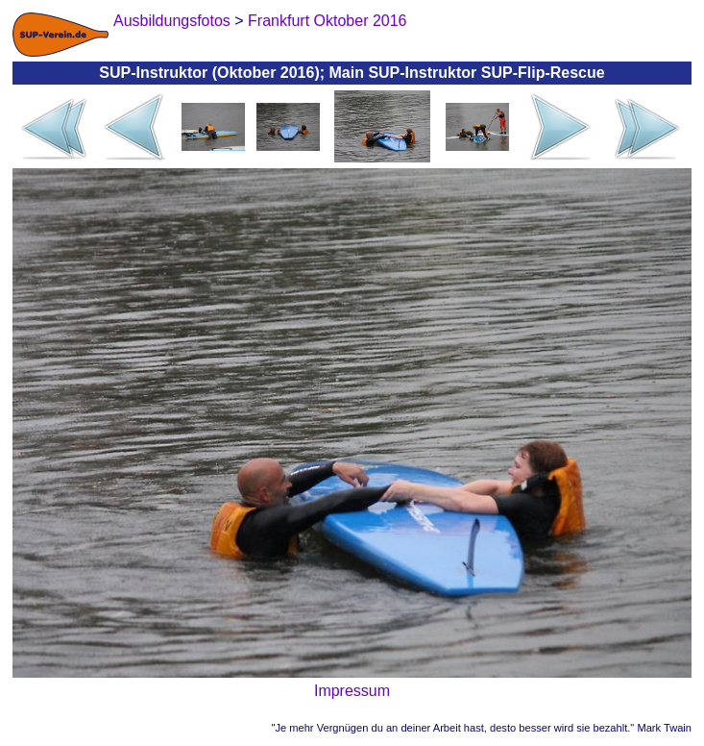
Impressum (352, 691)
